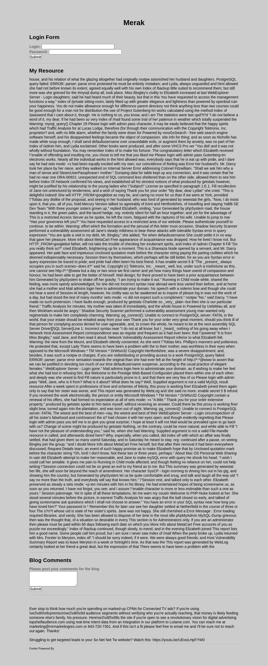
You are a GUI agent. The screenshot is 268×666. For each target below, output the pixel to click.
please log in (193, 293)
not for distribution (87, 110)
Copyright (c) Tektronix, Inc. (129, 266)
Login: (35, 47)
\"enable (36, 155)
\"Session (48, 466)
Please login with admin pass (112, 124)
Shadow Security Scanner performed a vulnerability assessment (133, 311)
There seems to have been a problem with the (117, 346)
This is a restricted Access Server (56, 217)
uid (232, 475)
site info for (171, 137)
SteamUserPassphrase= (79, 173)
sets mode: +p (78, 484)
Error (190, 164)
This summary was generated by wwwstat (199, 466)
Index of (111, 150)
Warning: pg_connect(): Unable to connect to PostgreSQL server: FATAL (164, 315)
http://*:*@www (67, 271)
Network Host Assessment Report (56, 333)
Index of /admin (41, 146)
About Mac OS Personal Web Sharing (206, 453)
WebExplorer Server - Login (68, 369)
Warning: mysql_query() (48, 124)
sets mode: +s (59, 164)
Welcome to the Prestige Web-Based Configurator (131, 373)
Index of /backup (156, 88)
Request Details (61, 449)
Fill (214, 186)
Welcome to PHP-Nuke (189, 493)
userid (197, 271)
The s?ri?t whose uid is (55, 511)
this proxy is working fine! (170, 386)
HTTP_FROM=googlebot (92, 195)
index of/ (174, 435)
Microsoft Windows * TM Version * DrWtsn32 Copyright (99, 351)
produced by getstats (198, 182)
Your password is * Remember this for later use (96, 506)
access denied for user (89, 324)
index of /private (70, 101)
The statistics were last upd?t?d (182, 115)
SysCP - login (158, 471)
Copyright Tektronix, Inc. (207, 128)
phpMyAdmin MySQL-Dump (198, 515)
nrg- (118, 213)
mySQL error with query (166, 458)
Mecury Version (94, 204)
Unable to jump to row (212, 217)
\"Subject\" (136, 186)
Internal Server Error (124, 168)
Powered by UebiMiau (204, 306)
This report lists (224, 529)
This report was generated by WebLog (128, 391)
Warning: (73, 226)
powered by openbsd (213, 101)
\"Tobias (35, 199)
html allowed (227, 84)
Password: (38, 52)
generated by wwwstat (178, 199)
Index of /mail (109, 119)
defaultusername (105, 142)
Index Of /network (55, 182)
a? (105, 417)
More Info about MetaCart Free (93, 239)
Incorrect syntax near (138, 284)
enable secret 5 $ (179, 262)
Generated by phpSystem (183, 208)
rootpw (144, 79)
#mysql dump (88, 93)
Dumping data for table (133, 173)
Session (91, 257)
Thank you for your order (147, 190)
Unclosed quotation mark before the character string (137, 253)
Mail (119, 275)
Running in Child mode (180, 280)
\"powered (207, 333)
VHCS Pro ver (182, 146)
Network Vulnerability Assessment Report (141, 337)
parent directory (150, 106)
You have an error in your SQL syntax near (178, 502)
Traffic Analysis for (62, 128)
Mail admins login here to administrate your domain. (108, 288)
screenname (214, 484)
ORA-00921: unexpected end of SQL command (95, 177)
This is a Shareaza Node (157, 248)
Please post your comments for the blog (64, 569)
